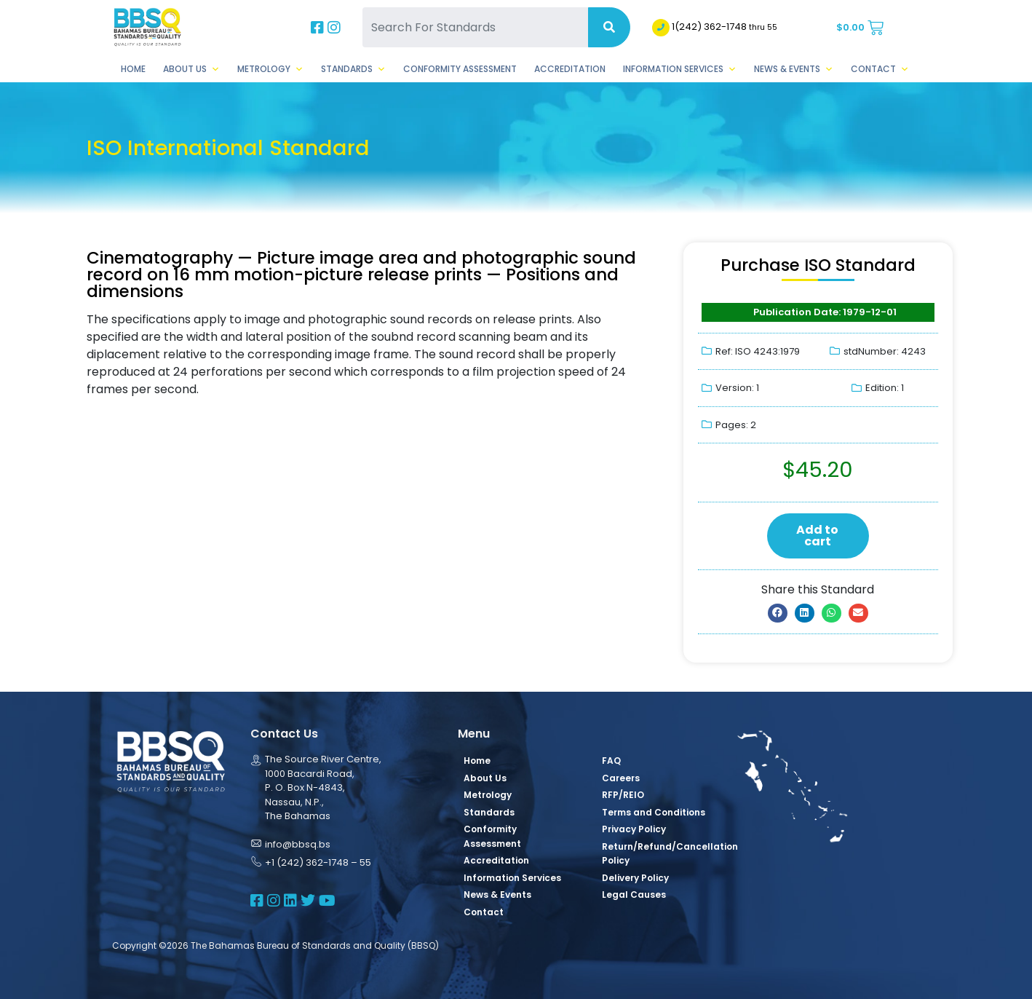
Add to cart (817, 535)
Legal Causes (634, 894)
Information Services (680, 69)
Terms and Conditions (653, 812)
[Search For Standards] (475, 27)
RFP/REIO (623, 795)
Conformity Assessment (460, 69)
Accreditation (570, 69)
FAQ (611, 760)
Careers (621, 778)
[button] (777, 613)
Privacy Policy (634, 829)
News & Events (793, 69)
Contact (880, 69)
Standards (353, 69)
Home (133, 69)
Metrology (270, 69)
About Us (191, 69)
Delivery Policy (635, 878)
